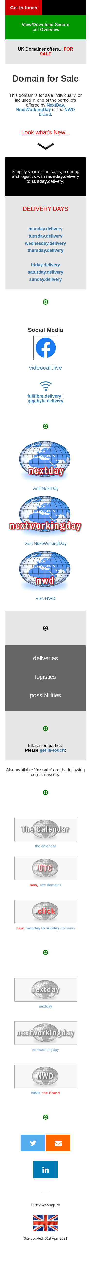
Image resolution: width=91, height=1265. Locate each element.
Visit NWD (46, 598)
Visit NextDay (46, 488)
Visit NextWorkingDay (45, 543)
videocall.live (45, 367)
